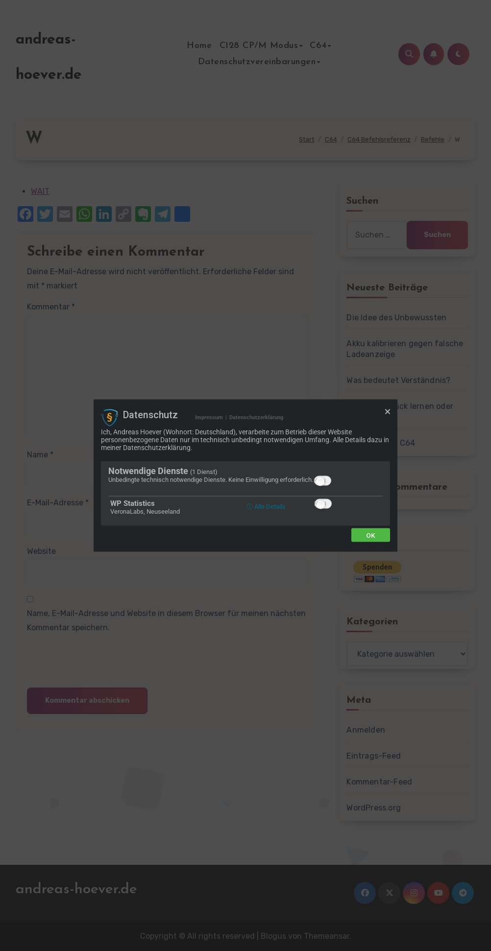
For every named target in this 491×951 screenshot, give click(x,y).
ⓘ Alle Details (266, 506)
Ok (370, 535)
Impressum (209, 417)
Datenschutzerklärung (256, 417)
